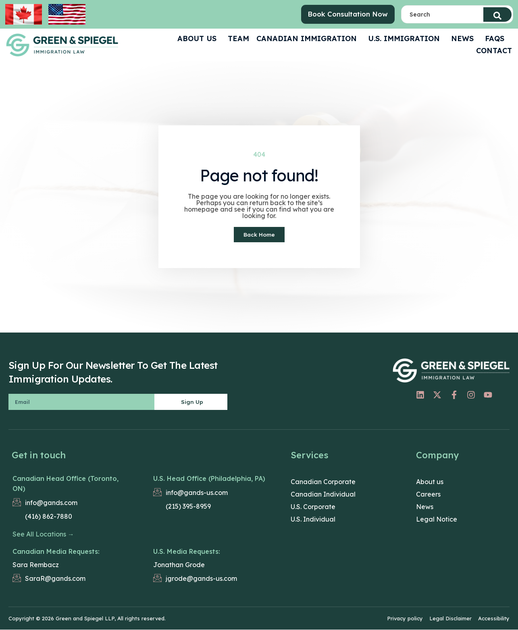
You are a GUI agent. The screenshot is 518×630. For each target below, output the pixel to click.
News (464, 38)
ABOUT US (199, 38)
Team (238, 38)
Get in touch (39, 455)
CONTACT (494, 50)
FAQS (496, 38)
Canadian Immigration (308, 38)
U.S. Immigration (406, 38)
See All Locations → (43, 534)
